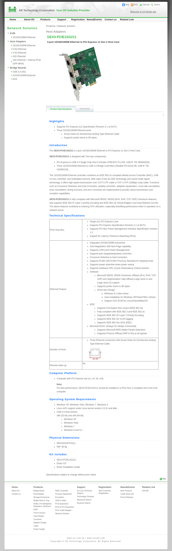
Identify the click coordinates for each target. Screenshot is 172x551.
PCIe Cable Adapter (63, 510)
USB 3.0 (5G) (19, 72)
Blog (127, 5)
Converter (37, 519)
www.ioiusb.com (96, 538)
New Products (126, 491)
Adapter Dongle (39, 523)
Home (13, 19)
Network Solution (66, 26)
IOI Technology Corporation (54, 10)
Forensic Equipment (63, 494)
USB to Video (60, 501)
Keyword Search (84, 503)
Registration (78, 19)
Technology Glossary (85, 497)
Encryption (59, 497)
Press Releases (126, 497)
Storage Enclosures (41, 497)
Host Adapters (18, 41)
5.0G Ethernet (19, 49)
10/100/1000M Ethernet (24, 37)
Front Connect (39, 513)
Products (45, 19)
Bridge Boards (18, 67)
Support (61, 19)
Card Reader (38, 516)
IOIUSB (145, 491)
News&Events (94, 19)
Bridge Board (38, 491)
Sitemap (146, 5)
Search (157, 5)
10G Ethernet (19, 56)
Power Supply (39, 529)
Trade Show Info (127, 494)
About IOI (29, 19)
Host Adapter (38, 494)
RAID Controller (61, 491)
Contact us (111, 19)
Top (164, 479)
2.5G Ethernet (19, 52)
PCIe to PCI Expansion (64, 507)
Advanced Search (84, 500)
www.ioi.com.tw (75, 538)
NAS (15, 79)
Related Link (127, 19)
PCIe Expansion (61, 504)
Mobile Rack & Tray (41, 501)
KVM (12, 33)
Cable (35, 526)
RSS (136, 5)
